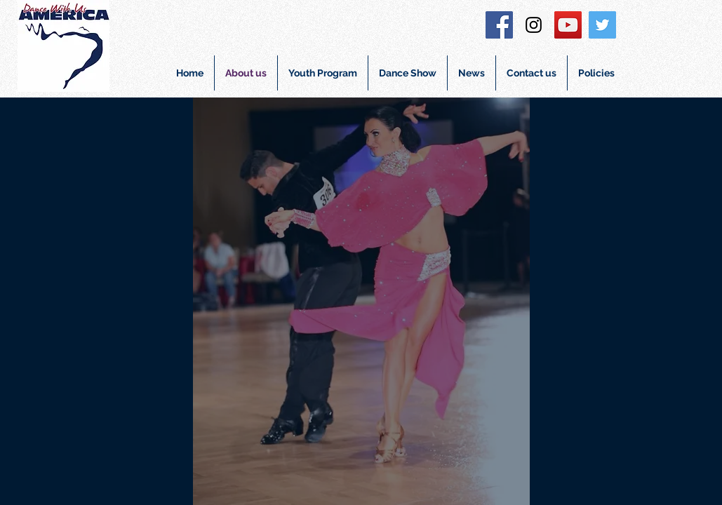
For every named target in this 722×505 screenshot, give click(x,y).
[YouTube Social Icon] (568, 25)
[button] (323, 72)
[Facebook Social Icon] (499, 25)
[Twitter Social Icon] (602, 25)
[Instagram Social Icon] (533, 25)
